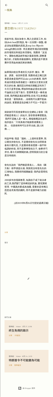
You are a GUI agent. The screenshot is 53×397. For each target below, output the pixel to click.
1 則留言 (17, 335)
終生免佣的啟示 (19, 330)
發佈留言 (17, 365)
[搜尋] (46, 4)
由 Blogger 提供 (26, 388)
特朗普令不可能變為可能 (24, 360)
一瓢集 (8, 10)
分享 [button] (6, 232)
